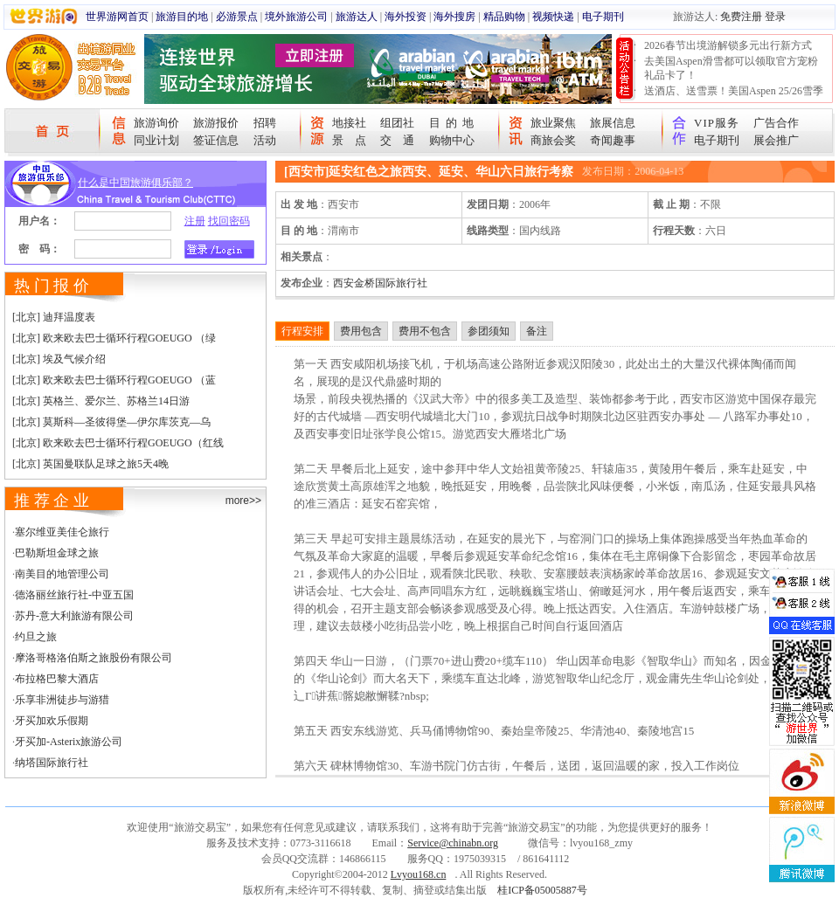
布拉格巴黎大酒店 (57, 679)
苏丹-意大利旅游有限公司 (74, 616)
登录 (775, 16)
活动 (264, 140)
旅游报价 (216, 122)
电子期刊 (603, 16)
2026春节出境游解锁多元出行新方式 (728, 45)
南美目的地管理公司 (62, 574)
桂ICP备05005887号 (542, 890)
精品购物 (504, 16)
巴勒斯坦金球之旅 (57, 553)
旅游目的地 (182, 16)
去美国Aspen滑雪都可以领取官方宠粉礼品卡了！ (731, 68)
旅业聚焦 (553, 122)
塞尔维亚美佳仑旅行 (62, 532)
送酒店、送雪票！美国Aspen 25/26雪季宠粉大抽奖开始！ (733, 98)
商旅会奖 (553, 140)
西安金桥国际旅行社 (380, 283)
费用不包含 (425, 331)
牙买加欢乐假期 (51, 721)
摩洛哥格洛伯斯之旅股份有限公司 (93, 658)
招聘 (264, 122)
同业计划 (156, 140)
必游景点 (237, 16)
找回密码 (229, 221)
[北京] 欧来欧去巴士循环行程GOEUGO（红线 (118, 443)
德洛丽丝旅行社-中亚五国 (74, 595)
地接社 (349, 122)
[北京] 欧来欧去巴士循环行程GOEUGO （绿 (114, 338)
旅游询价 (156, 122)
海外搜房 (454, 16)
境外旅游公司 (296, 16)
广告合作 (776, 122)
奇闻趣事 (612, 140)
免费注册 (741, 16)
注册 (194, 221)
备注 (536, 331)
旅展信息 (612, 122)
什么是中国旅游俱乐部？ (135, 182)
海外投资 (405, 16)
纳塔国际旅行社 (51, 762)
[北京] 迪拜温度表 (53, 317)
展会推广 (776, 140)
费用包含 (361, 331)
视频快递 (553, 16)
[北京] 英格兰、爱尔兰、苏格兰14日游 (101, 401)
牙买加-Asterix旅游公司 (68, 742)
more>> (243, 500)
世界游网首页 (117, 16)
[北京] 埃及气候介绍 (59, 359)
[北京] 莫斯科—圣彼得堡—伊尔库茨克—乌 (111, 422)
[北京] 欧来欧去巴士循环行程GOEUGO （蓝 (114, 380)
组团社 (397, 122)
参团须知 (489, 331)
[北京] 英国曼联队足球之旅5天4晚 (90, 464)
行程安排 (302, 331)
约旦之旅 (36, 637)
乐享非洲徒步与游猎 (62, 700)
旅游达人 (357, 16)
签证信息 (216, 140)
